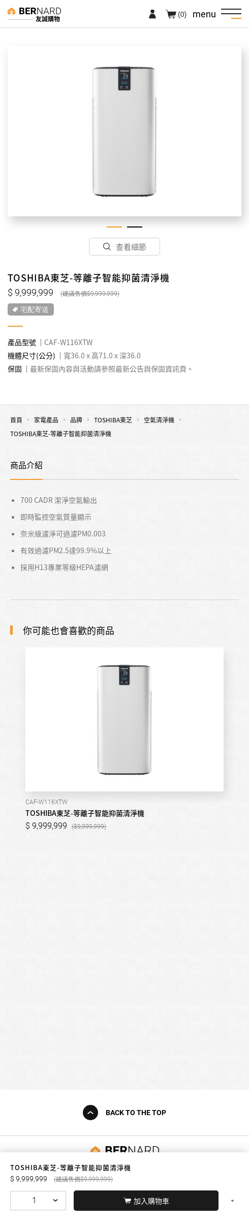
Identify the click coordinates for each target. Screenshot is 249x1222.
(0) (182, 14)
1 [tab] (114, 227)
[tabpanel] (124, 131)
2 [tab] (134, 227)
